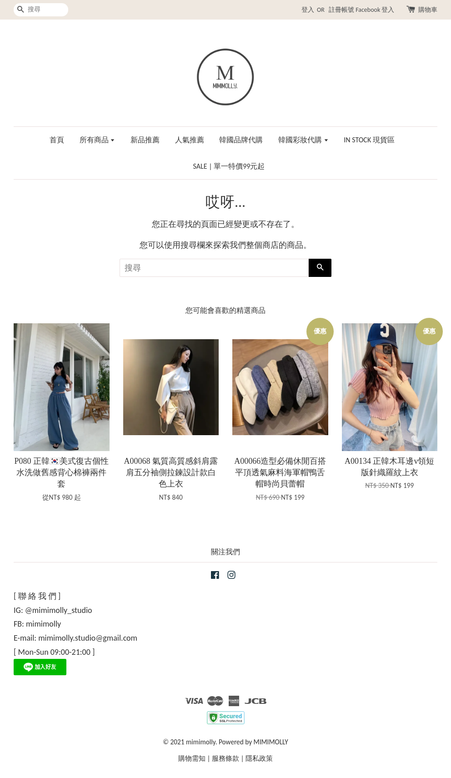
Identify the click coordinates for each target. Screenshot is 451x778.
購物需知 (191, 758)
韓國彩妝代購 (303, 140)
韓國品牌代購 (241, 140)
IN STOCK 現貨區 (369, 140)
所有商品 (97, 140)
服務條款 (225, 758)
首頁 (57, 140)
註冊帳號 (341, 10)
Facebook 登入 (375, 10)
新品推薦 (145, 140)
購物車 (427, 10)
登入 (307, 10)
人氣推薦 (189, 140)
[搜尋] (41, 9)
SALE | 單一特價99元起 (229, 166)
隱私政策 (259, 758)
